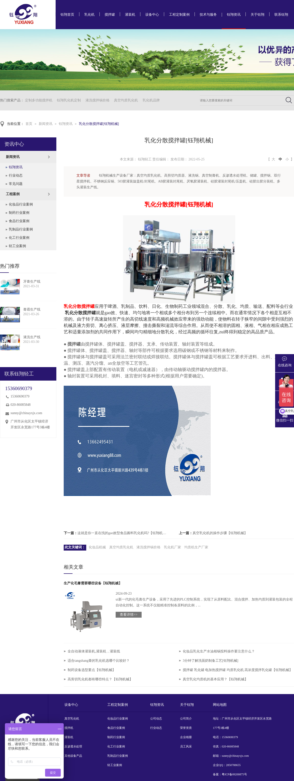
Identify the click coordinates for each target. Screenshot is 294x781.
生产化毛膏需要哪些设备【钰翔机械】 (93, 583)
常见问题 (16, 184)
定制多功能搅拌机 (38, 100)
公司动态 (156, 718)
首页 (28, 124)
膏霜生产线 (31, 309)
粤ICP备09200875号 (234, 774)
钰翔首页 (67, 14)
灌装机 (130, 14)
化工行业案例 (19, 238)
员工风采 (186, 746)
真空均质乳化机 (126, 100)
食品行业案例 (19, 221)
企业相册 (186, 737)
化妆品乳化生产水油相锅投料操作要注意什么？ (219, 651)
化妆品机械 (97, 547)
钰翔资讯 (234, 14)
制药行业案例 (19, 213)
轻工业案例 (17, 246)
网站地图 (220, 705)
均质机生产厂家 (196, 547)
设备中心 (152, 14)
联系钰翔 (281, 14)
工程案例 (13, 194)
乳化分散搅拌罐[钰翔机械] (99, 124)
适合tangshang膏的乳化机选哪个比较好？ (99, 660)
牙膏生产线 (31, 281)
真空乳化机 (71, 718)
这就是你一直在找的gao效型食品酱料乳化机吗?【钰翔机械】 (123, 533)
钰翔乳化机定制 (69, 100)
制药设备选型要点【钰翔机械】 (92, 670)
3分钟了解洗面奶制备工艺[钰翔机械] (210, 660)
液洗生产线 (31, 337)
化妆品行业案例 (21, 204)
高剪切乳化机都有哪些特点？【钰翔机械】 (100, 679)
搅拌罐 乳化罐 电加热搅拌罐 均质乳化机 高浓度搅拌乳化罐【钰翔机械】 (238, 670)
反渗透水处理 (73, 746)
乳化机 (89, 14)
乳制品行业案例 (21, 229)
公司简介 (186, 718)
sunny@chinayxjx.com (26, 413)
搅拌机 (68, 728)
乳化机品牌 (151, 100)
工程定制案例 (179, 14)
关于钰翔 (257, 14)
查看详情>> (128, 614)
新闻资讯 (45, 124)
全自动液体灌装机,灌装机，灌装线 (94, 651)
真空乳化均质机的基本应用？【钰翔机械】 (215, 679)
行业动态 (16, 175)
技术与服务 (208, 14)
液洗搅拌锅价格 (98, 100)
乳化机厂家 (172, 547)
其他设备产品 (73, 755)
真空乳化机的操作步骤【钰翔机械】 (220, 533)
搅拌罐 (110, 14)
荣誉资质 (186, 728)
